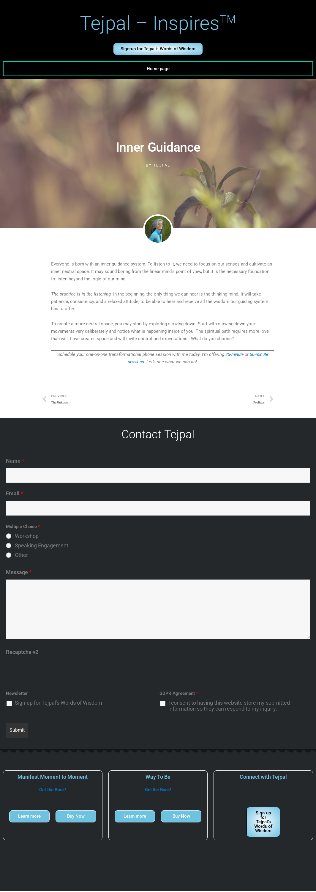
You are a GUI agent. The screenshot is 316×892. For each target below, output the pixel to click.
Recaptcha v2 (22, 653)
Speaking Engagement (41, 547)
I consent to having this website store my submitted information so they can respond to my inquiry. (229, 707)
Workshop (27, 537)
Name (15, 462)
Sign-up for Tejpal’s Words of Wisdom (58, 704)
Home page (158, 68)
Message (18, 573)
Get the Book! (52, 791)
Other (21, 556)
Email (14, 494)
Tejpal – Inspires (158, 23)
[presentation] (51, 672)
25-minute (234, 354)
